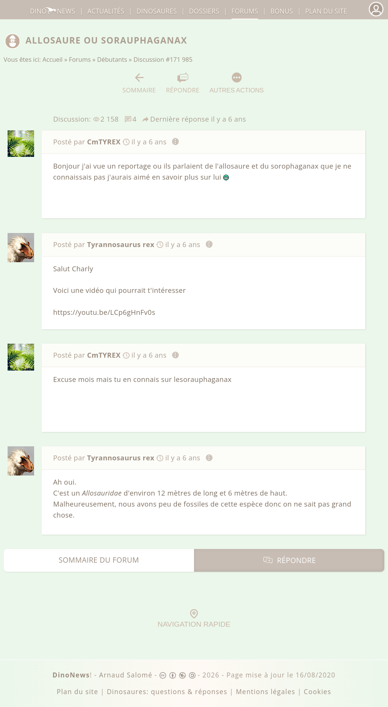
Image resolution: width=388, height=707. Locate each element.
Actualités (106, 11)
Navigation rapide (194, 618)
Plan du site (326, 11)
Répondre (182, 83)
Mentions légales (265, 691)
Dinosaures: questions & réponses (167, 691)
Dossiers (204, 11)
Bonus (281, 11)
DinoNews (52, 11)
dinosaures (156, 11)
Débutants (112, 59)
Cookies (317, 691)
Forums (80, 59)
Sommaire (139, 83)
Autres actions (237, 83)
